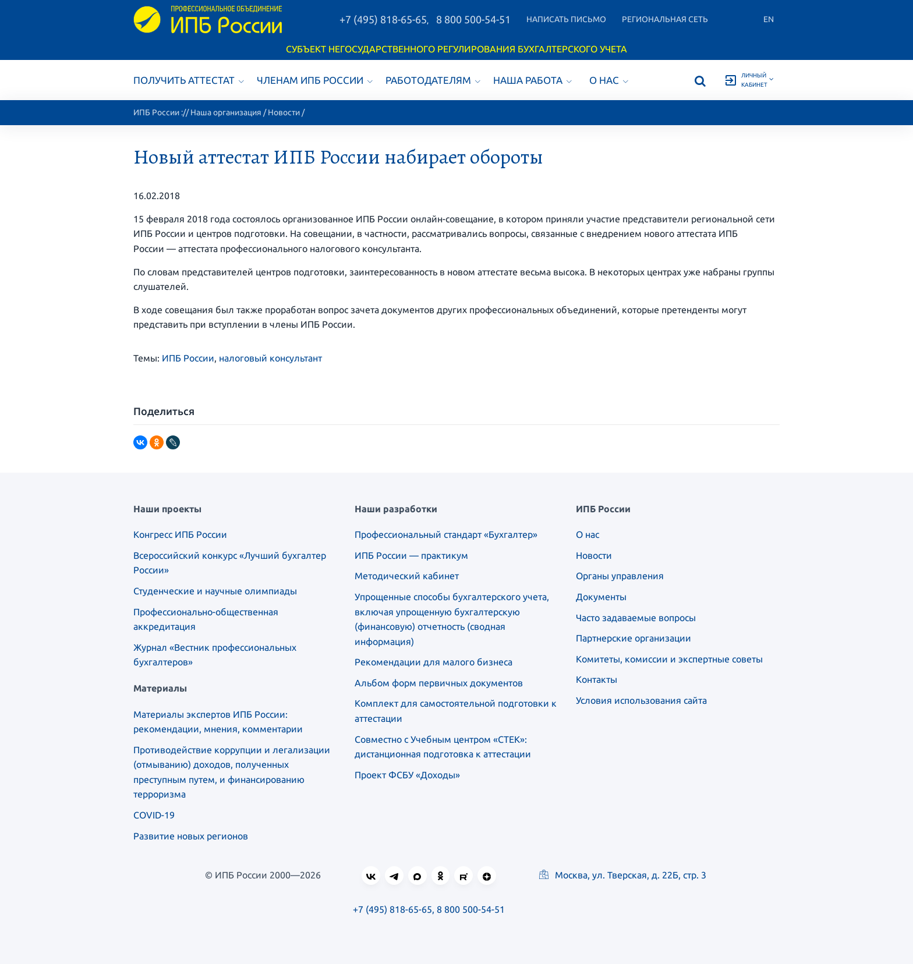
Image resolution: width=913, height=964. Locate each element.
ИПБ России (156, 112)
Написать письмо (566, 19)
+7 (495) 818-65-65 (383, 19)
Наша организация (225, 112)
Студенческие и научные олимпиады (215, 591)
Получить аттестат (188, 80)
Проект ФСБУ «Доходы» (407, 775)
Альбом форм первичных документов (439, 683)
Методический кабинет (407, 575)
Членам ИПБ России (315, 80)
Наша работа (532, 80)
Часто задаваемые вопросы (636, 617)
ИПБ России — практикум (411, 555)
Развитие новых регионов (190, 836)
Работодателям (432, 80)
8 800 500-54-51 (473, 19)
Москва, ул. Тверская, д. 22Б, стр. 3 (622, 875)
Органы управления (620, 575)
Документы (601, 596)
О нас (608, 80)
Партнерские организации (633, 638)
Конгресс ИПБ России (180, 534)
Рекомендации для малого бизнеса (433, 662)
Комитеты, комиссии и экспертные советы (669, 659)
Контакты (596, 679)
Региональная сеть (665, 19)
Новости (284, 112)
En (768, 19)
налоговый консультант (270, 358)
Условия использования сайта (641, 700)
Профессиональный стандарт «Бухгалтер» (446, 534)
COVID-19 (154, 815)
